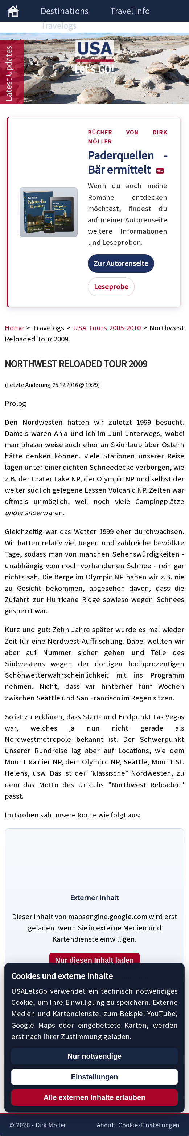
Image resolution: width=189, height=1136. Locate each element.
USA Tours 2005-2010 (107, 327)
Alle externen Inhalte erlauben (94, 1097)
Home (14, 327)
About (105, 1125)
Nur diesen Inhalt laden (94, 960)
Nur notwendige (94, 1056)
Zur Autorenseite (121, 263)
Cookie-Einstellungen (149, 1125)
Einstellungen (94, 1077)
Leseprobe (111, 286)
